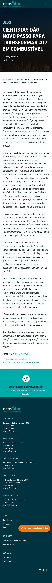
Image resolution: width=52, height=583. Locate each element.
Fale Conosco (7, 557)
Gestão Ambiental (9, 545)
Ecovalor (10, 60)
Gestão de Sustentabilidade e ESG (15, 541)
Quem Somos (7, 520)
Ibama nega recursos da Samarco (17, 359)
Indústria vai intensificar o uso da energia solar (22, 362)
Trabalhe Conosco (9, 561)
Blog (11, 80)
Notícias (18, 80)
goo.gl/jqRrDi (21, 354)
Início (5, 80)
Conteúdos (7, 524)
